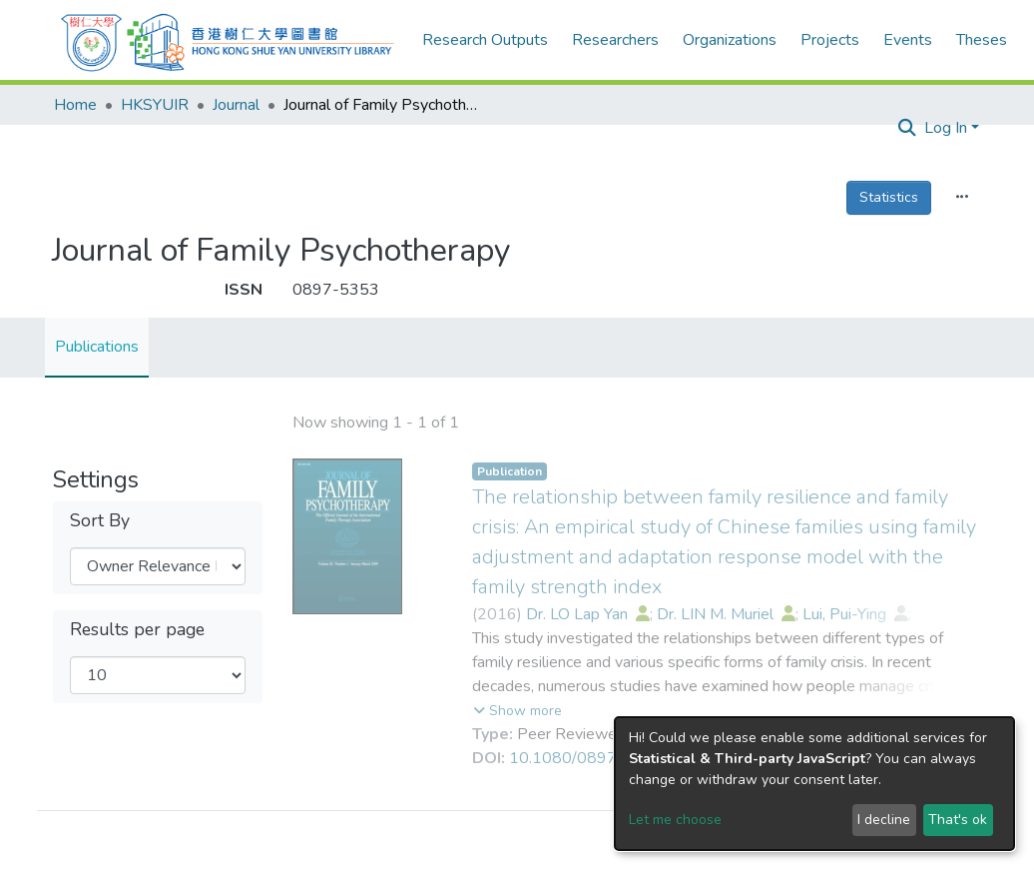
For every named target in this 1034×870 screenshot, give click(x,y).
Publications (97, 347)
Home (75, 105)
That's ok (957, 819)
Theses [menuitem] (981, 40)
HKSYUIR (155, 105)
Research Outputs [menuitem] (485, 40)
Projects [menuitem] (829, 40)
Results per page (137, 629)
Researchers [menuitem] (615, 40)
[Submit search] (907, 129)
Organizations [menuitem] (729, 40)
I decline (883, 819)
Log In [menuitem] (945, 128)
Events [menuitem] (907, 40)
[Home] (227, 40)
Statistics (888, 197)
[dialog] (814, 783)
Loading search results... (374, 422)
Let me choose (675, 819)
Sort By (100, 520)
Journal (236, 105)
